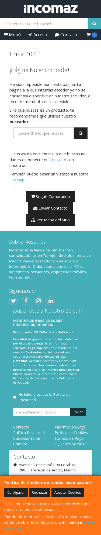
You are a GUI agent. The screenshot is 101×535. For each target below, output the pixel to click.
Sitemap (17, 179)
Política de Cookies (71, 432)
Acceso (38, 35)
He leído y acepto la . (45, 397)
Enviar (78, 411)
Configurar (16, 492)
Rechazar (39, 492)
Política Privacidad (29, 432)
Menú (12, 35)
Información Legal (70, 427)
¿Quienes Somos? (70, 443)
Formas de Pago (69, 438)
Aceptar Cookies (67, 492)
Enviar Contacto (50, 208)
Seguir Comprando (50, 196)
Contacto (67, 35)
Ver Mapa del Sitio (50, 219)
